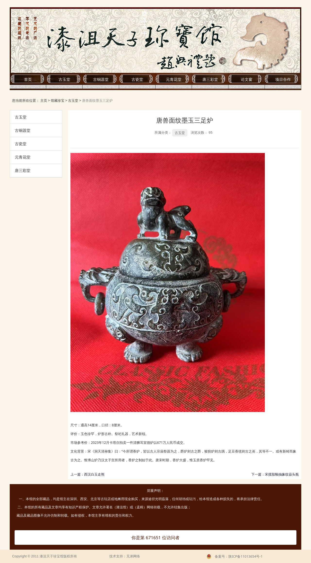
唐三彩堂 (210, 79)
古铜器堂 (101, 79)
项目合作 (283, 79)
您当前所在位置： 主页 (30, 100)
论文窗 (246, 79)
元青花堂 (173, 79)
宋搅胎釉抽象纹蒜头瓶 (282, 474)
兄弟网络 (133, 556)
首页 (28, 79)
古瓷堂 (137, 79)
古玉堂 (64, 79)
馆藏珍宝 (57, 100)
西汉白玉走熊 (94, 474)
